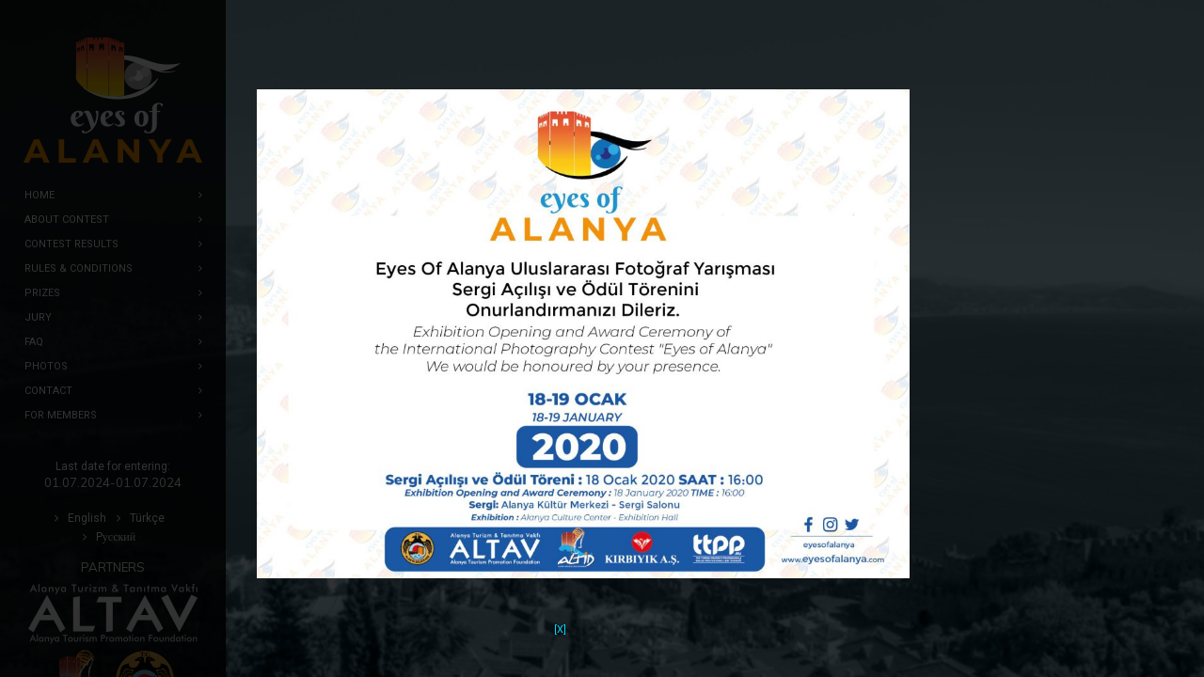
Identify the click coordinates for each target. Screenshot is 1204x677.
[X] (560, 617)
